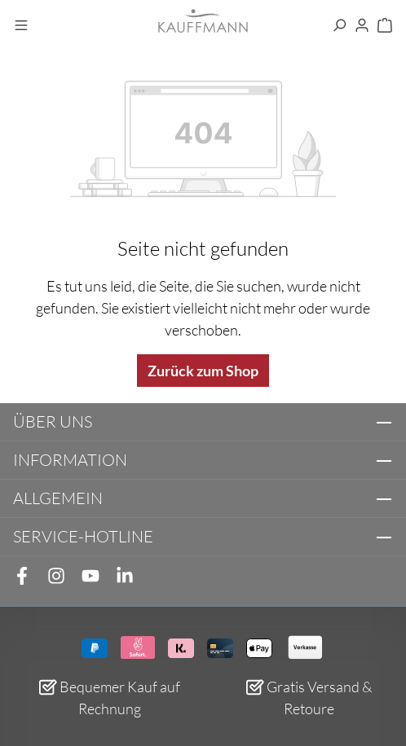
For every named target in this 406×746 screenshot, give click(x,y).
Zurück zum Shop (203, 371)
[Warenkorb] (385, 26)
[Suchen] (339, 26)
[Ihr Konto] (362, 26)
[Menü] (21, 26)
